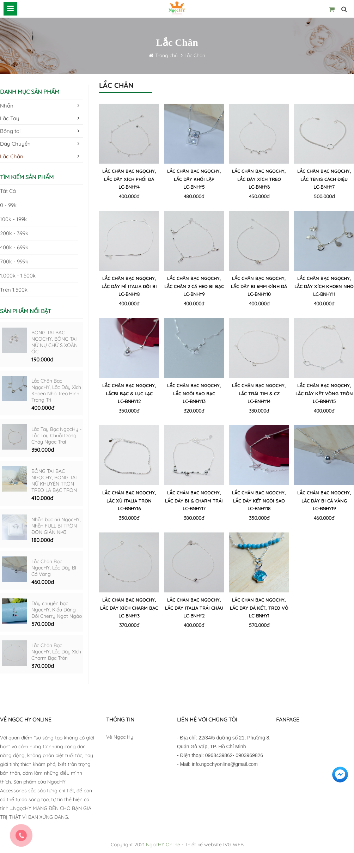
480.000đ (194, 196)
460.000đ (42, 582)
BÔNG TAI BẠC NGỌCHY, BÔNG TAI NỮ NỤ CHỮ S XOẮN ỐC (54, 342)
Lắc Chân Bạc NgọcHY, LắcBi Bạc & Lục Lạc (129, 389)
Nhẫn (6, 105)
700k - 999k (14, 261)
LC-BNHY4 (129, 187)
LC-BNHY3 (129, 616)
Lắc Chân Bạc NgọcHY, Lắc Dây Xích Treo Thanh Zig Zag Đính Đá (259, 176)
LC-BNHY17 (194, 508)
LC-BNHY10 (259, 294)
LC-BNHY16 (129, 508)
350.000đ (42, 449)
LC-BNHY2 (194, 616)
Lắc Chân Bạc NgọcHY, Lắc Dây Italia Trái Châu (194, 604)
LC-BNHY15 (324, 401)
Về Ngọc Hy (119, 737)
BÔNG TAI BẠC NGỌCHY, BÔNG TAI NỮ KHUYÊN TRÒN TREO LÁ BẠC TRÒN (54, 480)
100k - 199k (13, 219)
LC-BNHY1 (259, 616)
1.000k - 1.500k (18, 275)
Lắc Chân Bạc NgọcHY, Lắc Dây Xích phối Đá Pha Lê (129, 176)
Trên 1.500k (14, 289)
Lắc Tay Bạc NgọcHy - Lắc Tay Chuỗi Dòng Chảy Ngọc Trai (56, 435)
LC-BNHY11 (324, 294)
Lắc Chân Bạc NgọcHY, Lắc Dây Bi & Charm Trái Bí (194, 498)
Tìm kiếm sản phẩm (27, 177)
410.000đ (42, 498)
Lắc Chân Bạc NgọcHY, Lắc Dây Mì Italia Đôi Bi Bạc (129, 283)
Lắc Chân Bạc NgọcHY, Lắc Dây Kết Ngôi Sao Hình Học (259, 498)
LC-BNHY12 (129, 401)
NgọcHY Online (163, 844)
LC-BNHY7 (324, 187)
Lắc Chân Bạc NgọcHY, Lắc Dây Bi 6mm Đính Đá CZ (259, 283)
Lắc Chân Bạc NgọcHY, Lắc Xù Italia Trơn (129, 497)
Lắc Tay (9, 118)
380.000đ (194, 518)
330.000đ (259, 411)
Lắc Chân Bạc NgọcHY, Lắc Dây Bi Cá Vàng (53, 567)
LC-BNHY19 (324, 508)
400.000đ (42, 407)
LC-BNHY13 (194, 401)
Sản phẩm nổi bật (25, 311)
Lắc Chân (194, 55)
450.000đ (259, 196)
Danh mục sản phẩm (29, 91)
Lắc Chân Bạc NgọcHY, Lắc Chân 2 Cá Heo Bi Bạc (194, 282)
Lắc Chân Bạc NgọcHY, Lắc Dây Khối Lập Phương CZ (194, 176)
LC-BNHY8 (129, 294)
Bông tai (10, 131)
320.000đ (194, 411)
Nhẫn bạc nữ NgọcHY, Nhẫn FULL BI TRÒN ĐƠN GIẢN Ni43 (56, 525)
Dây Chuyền (15, 143)
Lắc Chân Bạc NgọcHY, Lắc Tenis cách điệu (324, 175)
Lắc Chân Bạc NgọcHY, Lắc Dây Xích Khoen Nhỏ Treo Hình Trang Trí (56, 390)
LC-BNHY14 (259, 401)
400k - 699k (14, 247)
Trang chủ (167, 55)
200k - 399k (14, 233)
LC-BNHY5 (194, 187)
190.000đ (42, 359)
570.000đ (42, 624)
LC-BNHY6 (259, 187)
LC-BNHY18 (259, 508)
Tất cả (8, 191)
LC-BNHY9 (194, 294)
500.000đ (324, 196)
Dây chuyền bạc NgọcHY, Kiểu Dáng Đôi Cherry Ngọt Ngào (56, 609)
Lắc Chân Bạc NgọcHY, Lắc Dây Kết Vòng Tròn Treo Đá (324, 390)
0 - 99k (8, 205)
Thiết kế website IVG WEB (214, 844)
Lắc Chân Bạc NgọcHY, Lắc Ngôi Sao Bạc (194, 389)
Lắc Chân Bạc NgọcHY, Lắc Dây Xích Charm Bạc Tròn (56, 651)
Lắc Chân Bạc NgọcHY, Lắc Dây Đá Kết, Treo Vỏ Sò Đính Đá (259, 605)
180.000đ (42, 540)
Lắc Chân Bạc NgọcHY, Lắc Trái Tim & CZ (259, 389)
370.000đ (42, 666)
